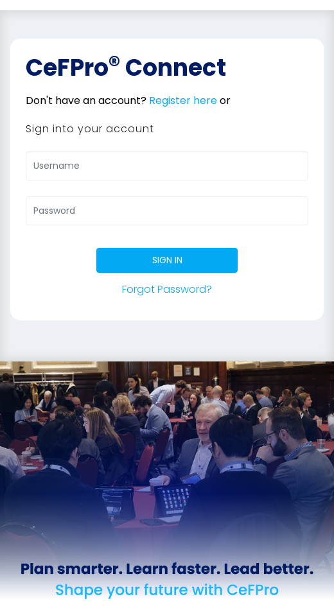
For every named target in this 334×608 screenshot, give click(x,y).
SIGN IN (167, 260)
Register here (183, 100)
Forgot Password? (167, 289)
